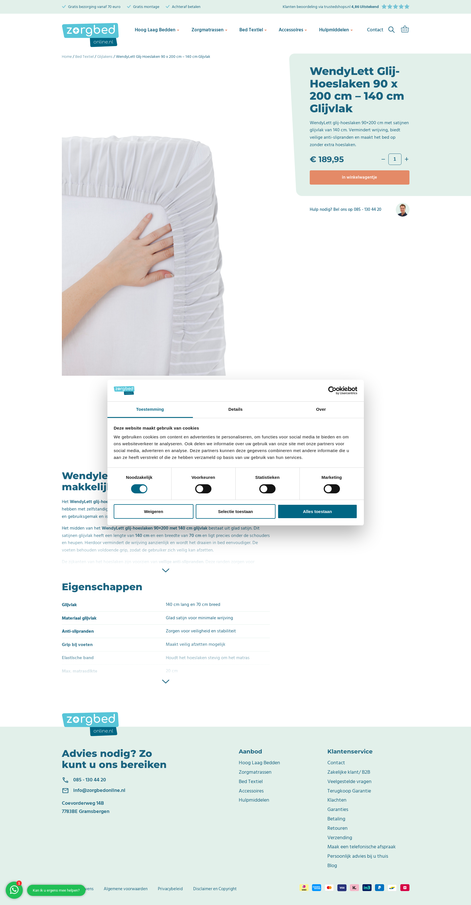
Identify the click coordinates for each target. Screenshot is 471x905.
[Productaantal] (394, 159)
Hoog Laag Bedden (157, 30)
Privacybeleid (170, 888)
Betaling (336, 819)
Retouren (337, 828)
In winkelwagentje (359, 177)
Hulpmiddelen (337, 30)
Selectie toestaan (235, 511)
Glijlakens (105, 56)
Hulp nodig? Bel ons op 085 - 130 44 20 (345, 209)
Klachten (336, 800)
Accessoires (293, 30)
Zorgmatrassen (209, 30)
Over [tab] (321, 409)
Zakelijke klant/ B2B (348, 772)
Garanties (337, 809)
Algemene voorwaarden (126, 888)
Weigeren (153, 511)
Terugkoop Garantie (349, 791)
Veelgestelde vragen (349, 781)
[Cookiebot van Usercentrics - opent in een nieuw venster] (332, 390)
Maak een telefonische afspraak (361, 847)
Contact (336, 763)
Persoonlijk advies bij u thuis (357, 856)
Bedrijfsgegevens (77, 888)
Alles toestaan (317, 511)
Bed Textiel (253, 30)
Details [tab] (236, 409)
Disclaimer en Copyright (215, 888)
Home (67, 56)
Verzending (339, 838)
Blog (332, 865)
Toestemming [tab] (150, 409)
